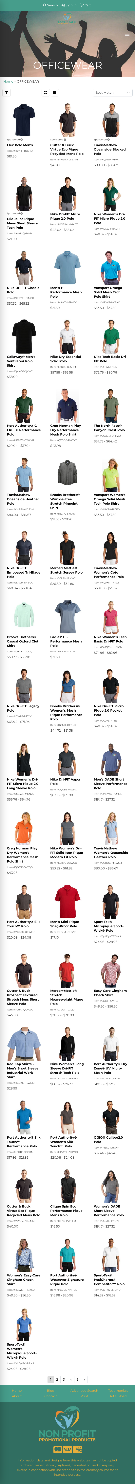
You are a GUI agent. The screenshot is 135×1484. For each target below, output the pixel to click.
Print (84, 1396)
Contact (50, 1396)
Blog (50, 1391)
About (17, 1396)
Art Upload (118, 1396)
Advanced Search (84, 1391)
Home (17, 1391)
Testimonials (118, 1391)
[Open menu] (127, 34)
